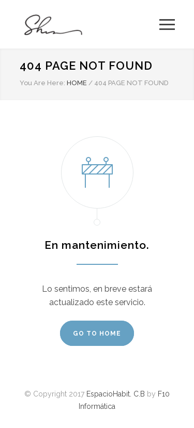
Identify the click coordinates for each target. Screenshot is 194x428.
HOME (77, 83)
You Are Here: (42, 83)
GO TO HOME (97, 333)
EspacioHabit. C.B (115, 394)
